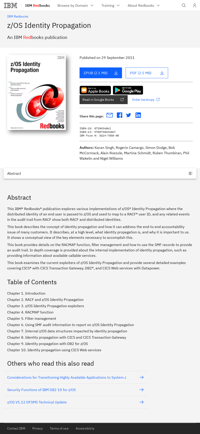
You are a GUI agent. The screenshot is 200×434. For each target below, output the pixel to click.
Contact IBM (16, 428)
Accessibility (85, 428)
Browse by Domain (76, 5)
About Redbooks (144, 5)
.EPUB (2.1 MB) (100, 73)
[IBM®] (10, 5)
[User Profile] (194, 5)
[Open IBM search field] (183, 5)
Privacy (37, 428)
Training (110, 5)
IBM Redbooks (17, 16)
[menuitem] (76, 5)
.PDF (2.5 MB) (146, 73)
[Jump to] (100, 173)
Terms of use (59, 428)
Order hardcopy (146, 100)
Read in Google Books (103, 100)
